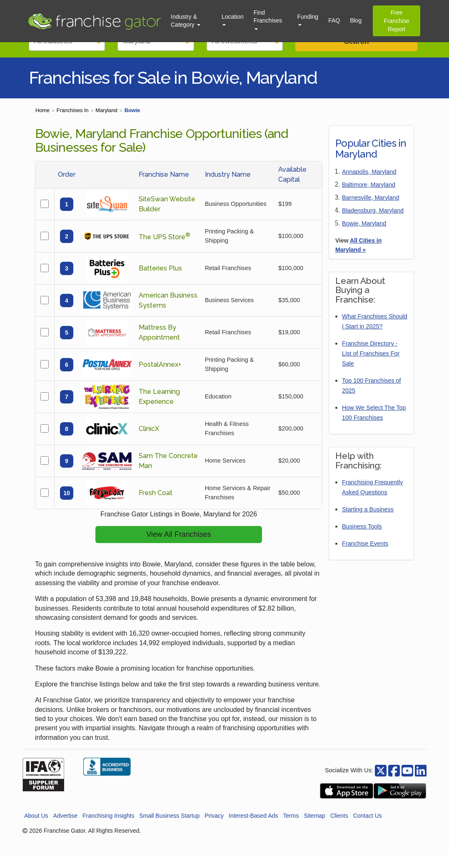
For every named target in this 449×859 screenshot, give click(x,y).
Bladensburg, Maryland (373, 213)
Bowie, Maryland (364, 226)
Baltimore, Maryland (368, 188)
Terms (291, 819)
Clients (339, 819)
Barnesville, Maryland (370, 201)
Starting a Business (368, 512)
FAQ (334, 20)
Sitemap (314, 819)
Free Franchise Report (396, 21)
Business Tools (362, 529)
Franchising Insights (108, 819)
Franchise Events (365, 546)
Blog (356, 20)
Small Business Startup (169, 819)
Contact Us (367, 819)
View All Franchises (178, 537)
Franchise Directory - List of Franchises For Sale (370, 356)
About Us (36, 819)
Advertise (65, 819)
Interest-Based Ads (253, 819)
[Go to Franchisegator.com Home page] (94, 20)
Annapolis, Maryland (369, 175)
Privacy (214, 819)
